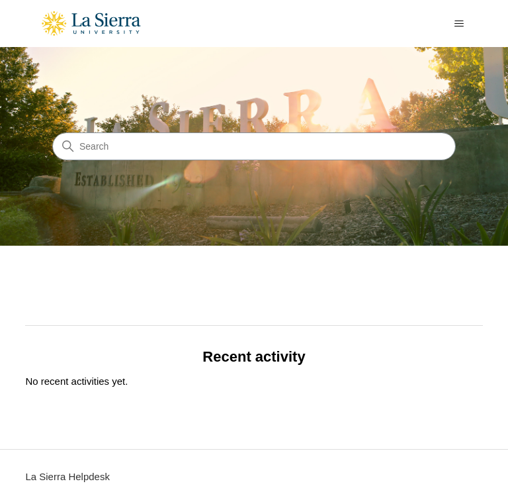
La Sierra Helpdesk (67, 476)
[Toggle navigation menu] (459, 23)
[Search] (254, 146)
